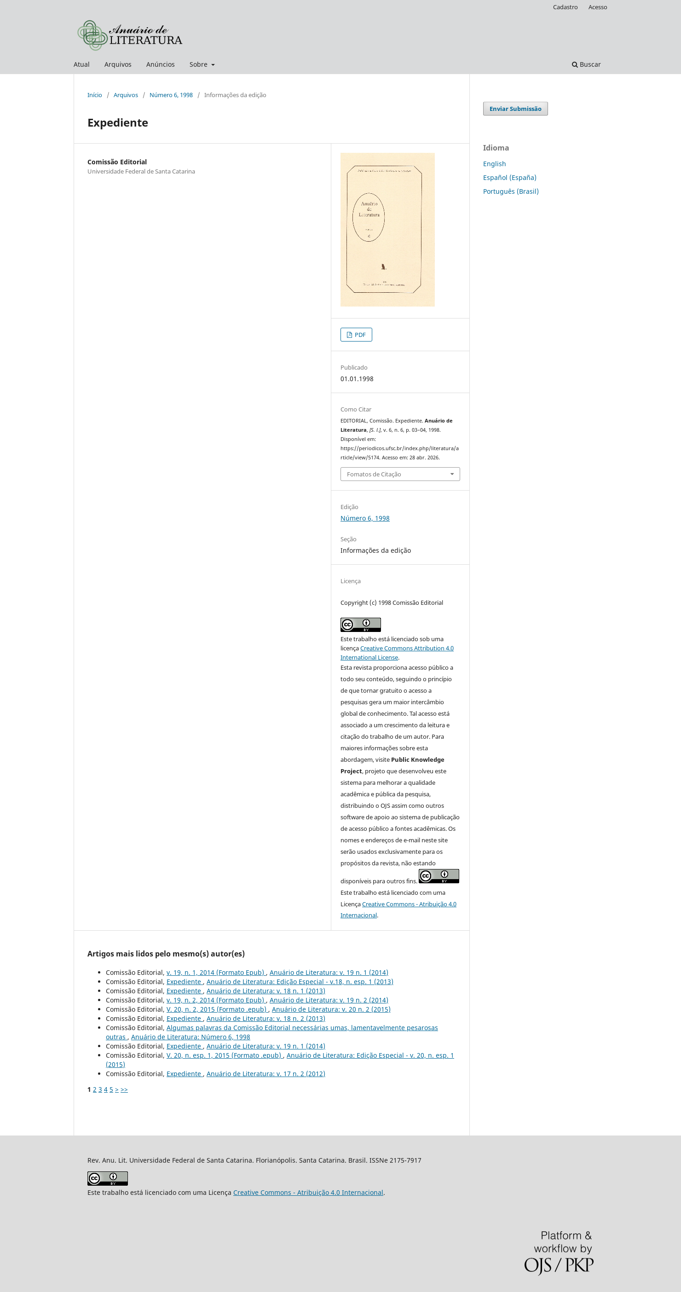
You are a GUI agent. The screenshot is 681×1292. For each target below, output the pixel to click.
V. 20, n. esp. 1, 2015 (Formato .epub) (225, 1055)
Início (94, 95)
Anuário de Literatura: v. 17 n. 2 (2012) (266, 1073)
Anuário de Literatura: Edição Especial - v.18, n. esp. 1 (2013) (300, 981)
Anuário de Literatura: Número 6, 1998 (190, 1036)
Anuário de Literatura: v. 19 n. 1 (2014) (329, 972)
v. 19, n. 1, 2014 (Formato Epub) (216, 972)
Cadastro (565, 7)
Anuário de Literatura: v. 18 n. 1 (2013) (266, 990)
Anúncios (160, 64)
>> (124, 1089)
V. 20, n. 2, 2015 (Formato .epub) (217, 1009)
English (494, 163)
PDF (359, 334)
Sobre (199, 64)
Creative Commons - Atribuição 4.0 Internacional (308, 1192)
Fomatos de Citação (374, 474)
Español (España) (510, 177)
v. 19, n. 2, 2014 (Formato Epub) (216, 1000)
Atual (82, 64)
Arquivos (118, 64)
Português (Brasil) (511, 191)
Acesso (598, 7)
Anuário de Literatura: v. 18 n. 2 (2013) (266, 1018)
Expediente (185, 981)
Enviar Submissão (516, 108)
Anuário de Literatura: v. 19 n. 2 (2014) (329, 1000)
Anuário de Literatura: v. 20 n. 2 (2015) (331, 1009)
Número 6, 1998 (171, 95)
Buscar (586, 64)
